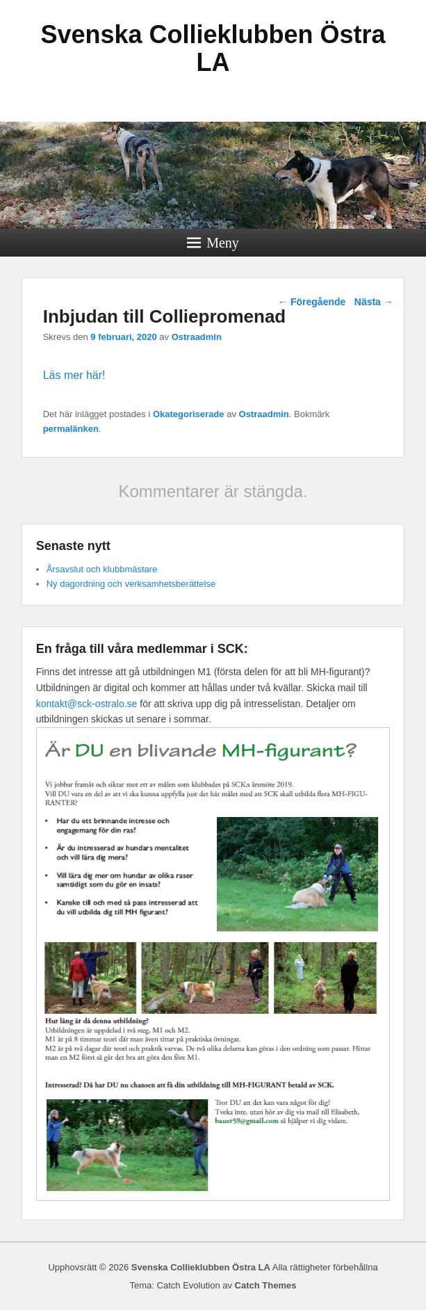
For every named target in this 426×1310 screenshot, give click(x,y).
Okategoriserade (188, 414)
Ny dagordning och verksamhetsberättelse (131, 584)
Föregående (311, 301)
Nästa (373, 301)
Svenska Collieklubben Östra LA (212, 48)
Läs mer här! (74, 375)
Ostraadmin (197, 337)
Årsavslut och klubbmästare (102, 569)
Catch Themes (266, 1285)
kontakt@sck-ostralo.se (87, 703)
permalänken (71, 428)
